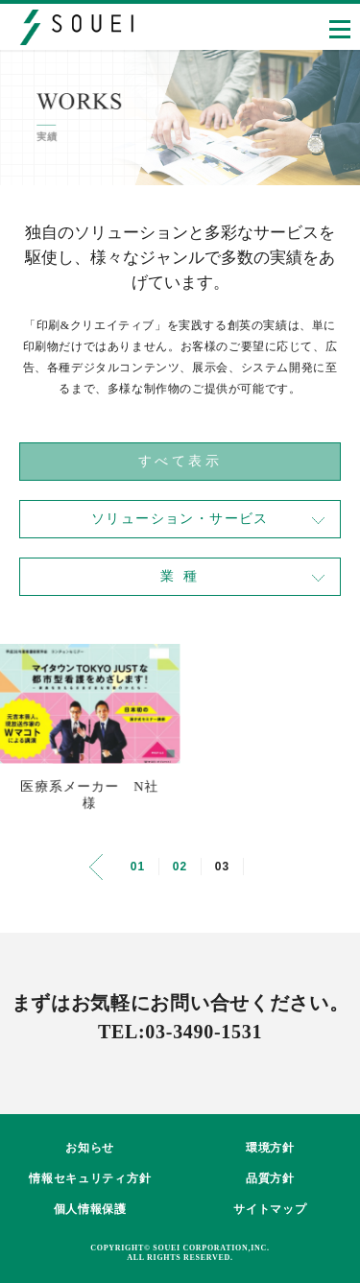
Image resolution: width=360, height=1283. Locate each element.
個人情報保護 (90, 1209)
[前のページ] (96, 867)
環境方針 (270, 1147)
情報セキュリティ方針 (90, 1178)
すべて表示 (180, 461)
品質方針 (270, 1178)
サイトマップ (269, 1209)
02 (180, 866)
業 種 (180, 576)
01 (138, 866)
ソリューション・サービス (180, 518)
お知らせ (89, 1147)
